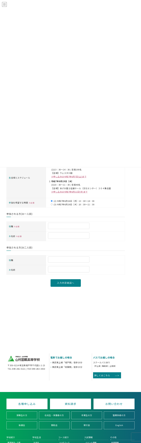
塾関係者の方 (119, 415)
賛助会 (54, 425)
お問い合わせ (114, 404)
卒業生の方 (86, 415)
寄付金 (87, 425)
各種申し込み (27, 404)
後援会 (22, 425)
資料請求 (70, 404)
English (119, 425)
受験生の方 (22, 415)
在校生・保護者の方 (54, 415)
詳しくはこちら (102, 375)
